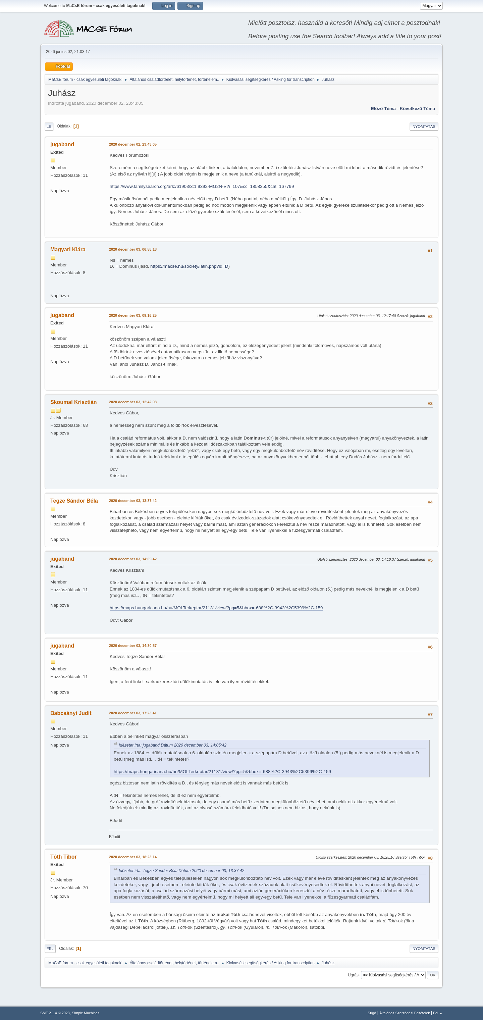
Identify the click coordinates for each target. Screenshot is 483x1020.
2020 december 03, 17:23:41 (133, 713)
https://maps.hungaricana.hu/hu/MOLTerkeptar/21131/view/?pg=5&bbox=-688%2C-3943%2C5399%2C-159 (216, 607)
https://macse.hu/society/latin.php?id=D (189, 266)
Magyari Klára (68, 249)
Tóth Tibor (63, 857)
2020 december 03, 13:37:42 (133, 501)
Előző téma (383, 108)
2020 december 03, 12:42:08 (133, 402)
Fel (50, 949)
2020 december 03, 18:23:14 (133, 857)
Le (49, 126)
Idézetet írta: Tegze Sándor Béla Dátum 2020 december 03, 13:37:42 (181, 870)
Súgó (372, 1013)
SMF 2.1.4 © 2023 (55, 1013)
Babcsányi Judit (71, 713)
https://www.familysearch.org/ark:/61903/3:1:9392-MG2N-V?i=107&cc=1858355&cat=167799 (202, 186)
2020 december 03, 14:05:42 (133, 559)
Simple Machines (85, 1013)
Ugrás (353, 974)
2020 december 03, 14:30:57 (133, 646)
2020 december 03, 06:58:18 (133, 249)
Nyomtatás (424, 126)
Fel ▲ (438, 1013)
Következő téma (417, 108)
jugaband (62, 144)
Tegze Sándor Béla (74, 501)
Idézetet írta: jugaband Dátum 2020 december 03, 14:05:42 (172, 745)
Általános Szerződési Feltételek (404, 1013)
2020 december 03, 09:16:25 (133, 315)
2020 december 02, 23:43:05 (133, 144)
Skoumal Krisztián (73, 402)
